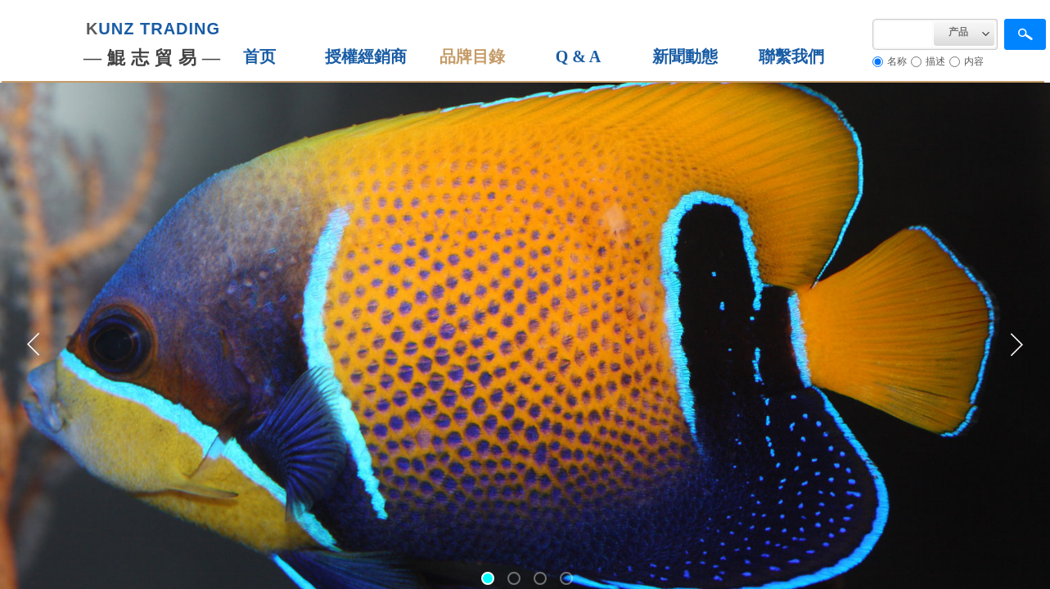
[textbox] (903, 34)
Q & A (579, 56)
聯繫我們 (791, 56)
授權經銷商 (366, 56)
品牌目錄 (472, 56)
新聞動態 (685, 56)
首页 (259, 56)
